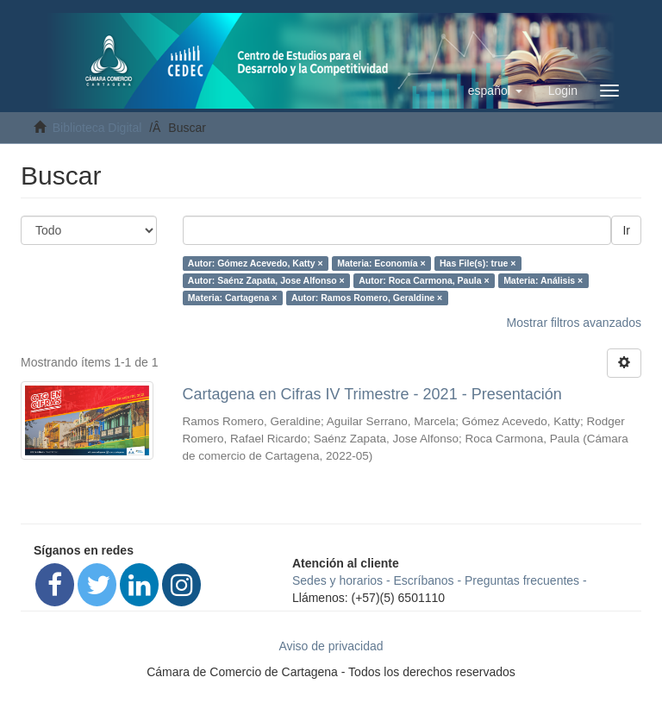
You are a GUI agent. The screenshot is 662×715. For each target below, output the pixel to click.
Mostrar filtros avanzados (574, 322)
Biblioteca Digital (97, 128)
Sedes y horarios (337, 580)
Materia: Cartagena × (233, 297)
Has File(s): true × (477, 263)
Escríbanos (424, 580)
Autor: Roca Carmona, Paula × (424, 280)
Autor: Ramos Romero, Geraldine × (366, 297)
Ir (626, 230)
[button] (495, 90)
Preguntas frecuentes (522, 580)
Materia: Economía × (381, 263)
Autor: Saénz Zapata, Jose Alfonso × (266, 280)
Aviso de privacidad (330, 646)
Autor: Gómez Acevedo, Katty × (255, 263)
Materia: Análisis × (543, 280)
